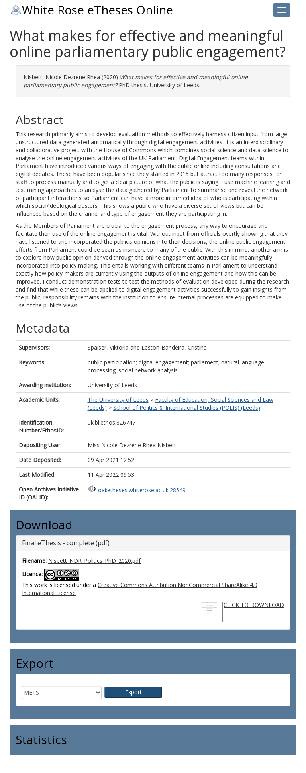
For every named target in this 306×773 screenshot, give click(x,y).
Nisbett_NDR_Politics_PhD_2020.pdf (94, 560)
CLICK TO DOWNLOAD (254, 605)
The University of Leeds (118, 399)
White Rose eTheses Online (91, 10)
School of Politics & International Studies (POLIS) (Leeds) (186, 407)
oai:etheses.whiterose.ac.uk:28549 (142, 490)
